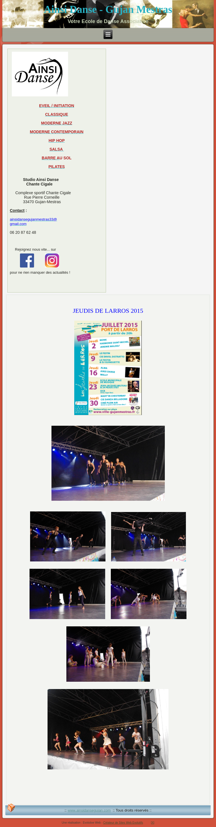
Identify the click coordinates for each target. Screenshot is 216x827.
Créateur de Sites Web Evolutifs (123, 822)
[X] (152, 822)
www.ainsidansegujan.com (89, 810)
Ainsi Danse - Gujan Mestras (108, 9)
